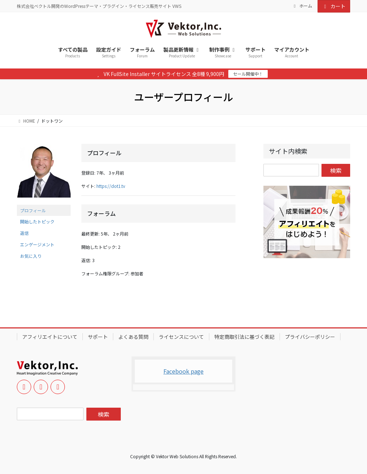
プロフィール (33, 210)
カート (334, 6)
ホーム (302, 6)
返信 (24, 233)
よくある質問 (133, 336)
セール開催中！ (248, 74)
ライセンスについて (181, 336)
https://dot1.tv (110, 186)
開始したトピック (37, 221)
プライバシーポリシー (310, 336)
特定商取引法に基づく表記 (244, 336)
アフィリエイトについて (49, 336)
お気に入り (31, 256)
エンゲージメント (37, 244)
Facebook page (183, 371)
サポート (98, 336)
